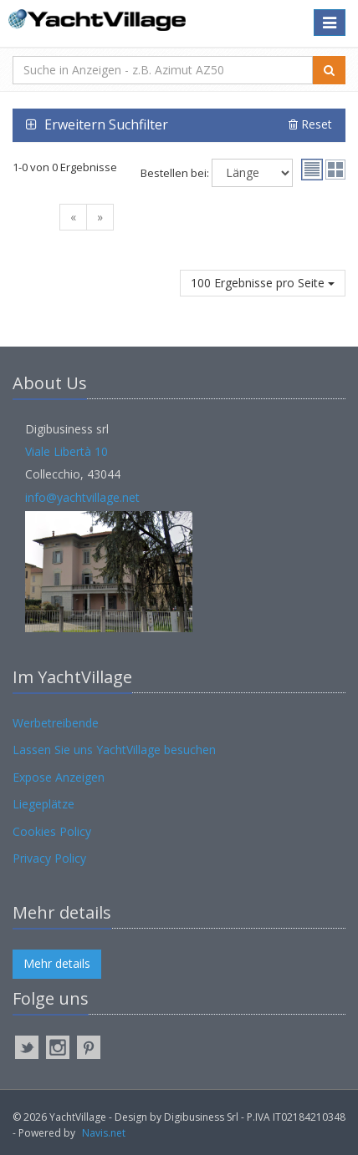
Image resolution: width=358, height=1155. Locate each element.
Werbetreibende (56, 723)
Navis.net (103, 1133)
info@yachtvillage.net (82, 497)
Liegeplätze (43, 804)
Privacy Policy (49, 858)
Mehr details (56, 963)
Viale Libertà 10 (66, 451)
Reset (310, 124)
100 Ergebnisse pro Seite (263, 283)
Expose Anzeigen (59, 777)
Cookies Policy (52, 831)
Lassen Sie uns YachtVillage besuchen (114, 749)
